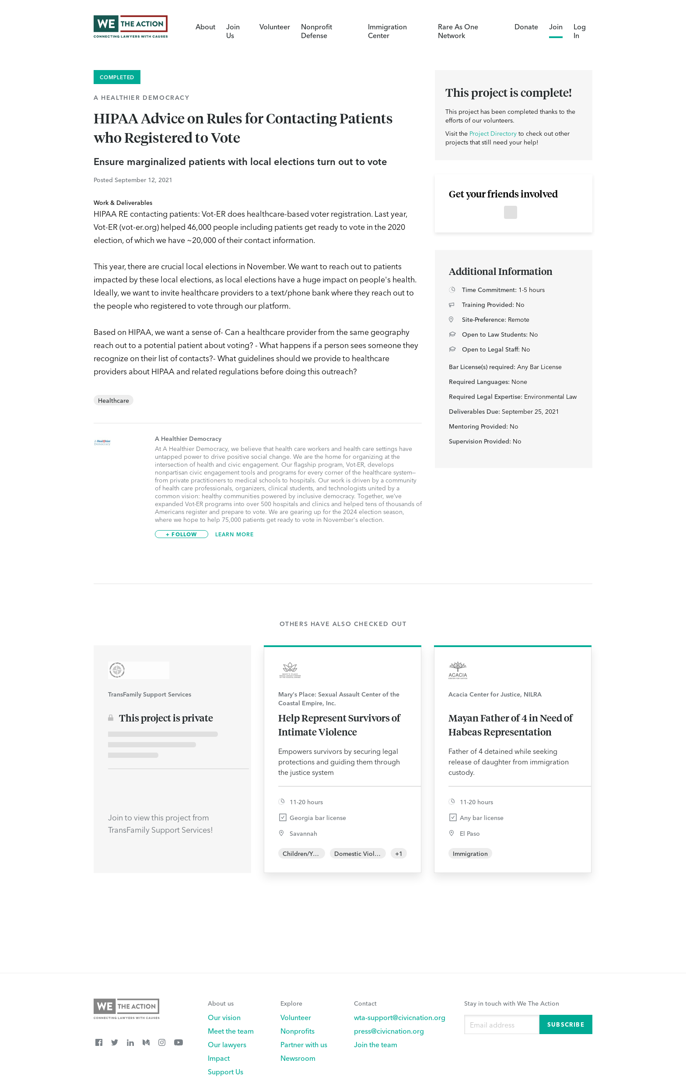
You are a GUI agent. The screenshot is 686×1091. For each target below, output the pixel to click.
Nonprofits (297, 1030)
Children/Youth (304, 853)
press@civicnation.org (389, 1030)
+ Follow (181, 534)
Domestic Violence (361, 853)
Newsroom (297, 1057)
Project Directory (493, 133)
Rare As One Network (458, 30)
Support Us (225, 1071)
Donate (526, 26)
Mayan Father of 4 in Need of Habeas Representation (510, 724)
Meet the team (231, 1030)
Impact (219, 1057)
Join (556, 26)
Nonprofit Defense (316, 30)
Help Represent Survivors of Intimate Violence (339, 724)
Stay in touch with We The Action (511, 1003)
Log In (580, 30)
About (205, 26)
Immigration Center (387, 30)
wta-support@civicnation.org (399, 1017)
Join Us (233, 30)
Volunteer (274, 26)
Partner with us (303, 1044)
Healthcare (113, 400)
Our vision (224, 1017)
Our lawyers (227, 1044)
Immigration (470, 853)
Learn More (234, 534)
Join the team (375, 1044)
